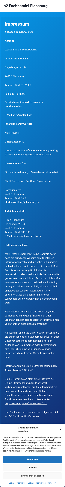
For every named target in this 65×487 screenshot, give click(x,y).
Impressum (51, 483)
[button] (60, 429)
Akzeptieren (32, 459)
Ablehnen (32, 467)
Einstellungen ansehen (32, 475)
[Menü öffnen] (58, 6)
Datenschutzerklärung (18, 483)
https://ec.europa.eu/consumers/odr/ (26, 403)
